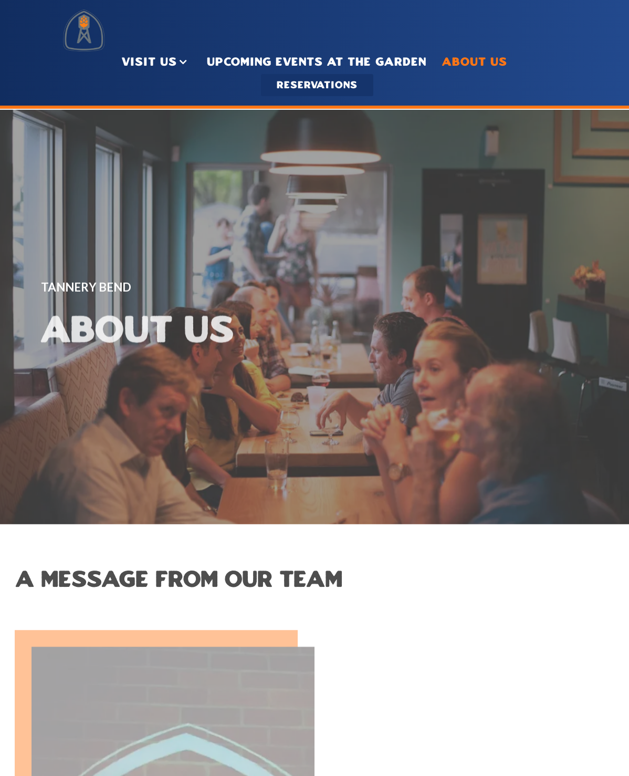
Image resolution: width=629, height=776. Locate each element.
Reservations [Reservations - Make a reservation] (317, 85)
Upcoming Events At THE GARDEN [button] (316, 62)
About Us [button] (474, 62)
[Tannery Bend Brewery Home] (84, 29)
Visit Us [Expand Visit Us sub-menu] (156, 61)
